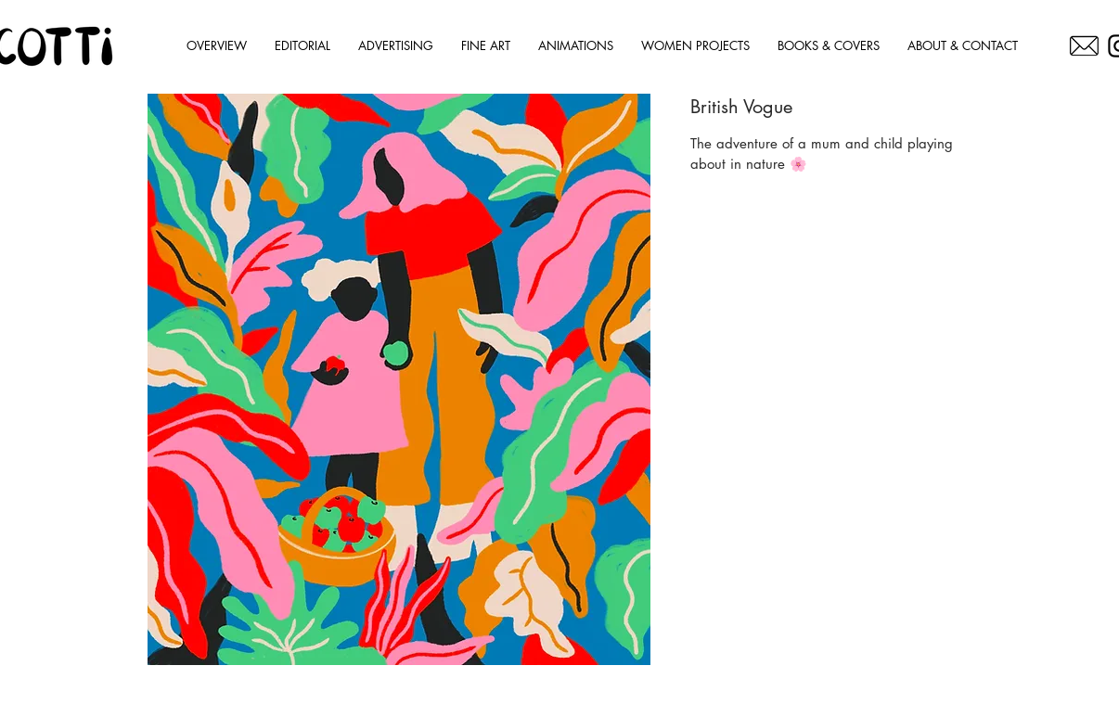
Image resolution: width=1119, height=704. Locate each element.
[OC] (1084, 46)
